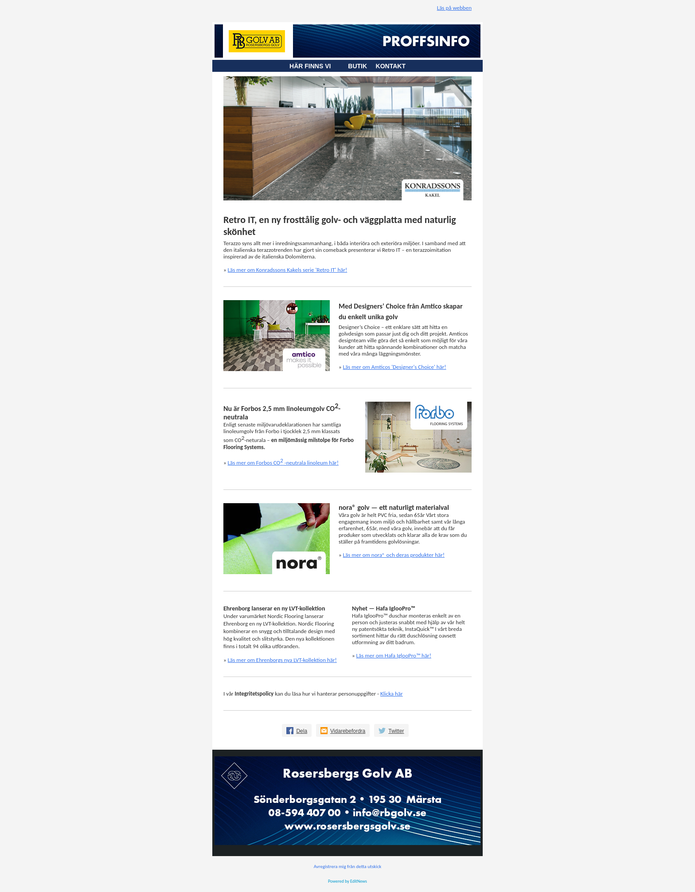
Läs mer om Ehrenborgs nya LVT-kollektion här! (282, 660)
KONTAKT (391, 66)
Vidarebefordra (347, 731)
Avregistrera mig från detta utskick (348, 866)
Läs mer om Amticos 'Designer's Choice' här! (394, 367)
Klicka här (391, 693)
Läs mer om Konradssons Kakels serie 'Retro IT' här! (288, 269)
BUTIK (361, 66)
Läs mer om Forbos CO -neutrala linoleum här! (283, 462)
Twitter (396, 731)
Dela (301, 731)
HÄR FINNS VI (314, 66)
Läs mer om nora (394, 555)
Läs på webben (454, 7)
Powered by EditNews (347, 881)
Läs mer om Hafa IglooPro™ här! (393, 655)
